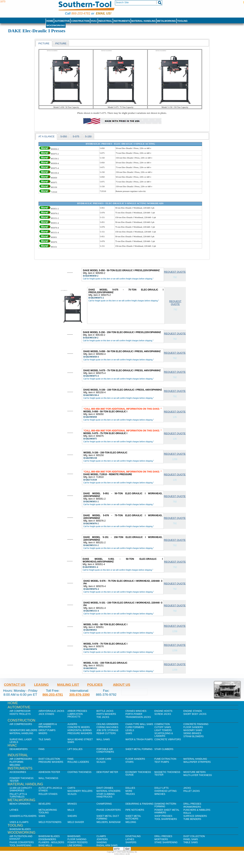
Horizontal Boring (79, 730)
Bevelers (45, 803)
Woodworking (55, 25)
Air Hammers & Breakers (48, 725)
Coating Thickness (79, 772)
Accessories (18, 772)
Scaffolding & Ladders (163, 734)
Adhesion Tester (49, 772)
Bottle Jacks (104, 711)
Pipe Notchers (134, 810)
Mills (70, 810)
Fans (41, 749)
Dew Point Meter (107, 772)
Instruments (122, 21)
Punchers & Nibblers (196, 810)
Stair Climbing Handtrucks (105, 795)
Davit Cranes (104, 788)
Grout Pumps (47, 730)
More (128, 791)
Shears (72, 816)
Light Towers (163, 730)
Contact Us (14, 685)
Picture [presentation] (43, 43)
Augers (72, 724)
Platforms (16, 762)
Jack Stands (46, 714)
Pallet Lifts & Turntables (18, 795)
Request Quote (175, 271)
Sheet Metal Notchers (133, 817)
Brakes (72, 803)
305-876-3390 (79, 694)
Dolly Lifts (161, 788)
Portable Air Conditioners (105, 750)
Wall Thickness (48, 778)
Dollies (130, 788)
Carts (71, 788)
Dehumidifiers (19, 749)
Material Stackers (108, 791)
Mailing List (68, 685)
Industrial (105, 21)
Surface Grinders (195, 816)
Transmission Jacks (138, 717)
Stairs (129, 762)
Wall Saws (103, 739)
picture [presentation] (60, 43)
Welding (15, 765)
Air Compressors (21, 724)
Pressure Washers (79, 733)
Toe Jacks (102, 717)
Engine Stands (192, 711)
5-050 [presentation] (63, 136)
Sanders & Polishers (23, 816)
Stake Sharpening (165, 842)
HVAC (94, 21)
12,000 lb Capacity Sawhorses (21, 789)
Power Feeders (77, 842)
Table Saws (190, 842)
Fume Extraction (165, 759)
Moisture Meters (194, 772)
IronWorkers (192, 807)
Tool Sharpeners (165, 819)
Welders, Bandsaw (108, 822)
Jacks (187, 788)
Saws (128, 733)
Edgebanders (47, 839)
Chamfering (104, 803)
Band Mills (45, 845)
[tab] (44, 43)
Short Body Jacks (194, 714)
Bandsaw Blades (20, 829)
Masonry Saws (192, 730)
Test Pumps (161, 762)
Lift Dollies (74, 749)
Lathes (14, 810)
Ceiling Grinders (107, 724)
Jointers (102, 839)
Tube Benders (192, 819)
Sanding (101, 842)
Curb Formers (134, 727)
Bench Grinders (20, 803)
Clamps (101, 836)
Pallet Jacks (191, 791)
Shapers (130, 842)
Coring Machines (107, 727)
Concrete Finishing (195, 724)
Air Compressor (20, 711)
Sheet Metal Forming (138, 749)
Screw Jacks (162, 714)
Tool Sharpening (20, 845)
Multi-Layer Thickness (197, 775)
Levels (129, 730)
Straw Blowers (193, 736)
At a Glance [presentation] (46, 136)
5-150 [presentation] (88, 136)
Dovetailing (133, 836)
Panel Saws (190, 839)
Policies (95, 685)
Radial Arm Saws (106, 845)
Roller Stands (48, 794)
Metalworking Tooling (48, 811)
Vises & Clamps (19, 822)
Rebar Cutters (106, 733)
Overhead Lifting (165, 791)
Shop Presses (163, 816)
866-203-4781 (80, 13)
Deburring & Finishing (139, 803)
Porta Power (133, 714)
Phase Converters (108, 810)
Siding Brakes (192, 733)
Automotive (62, 21)
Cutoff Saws (162, 727)
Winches (159, 794)
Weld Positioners (50, 822)
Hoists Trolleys (20, 714)
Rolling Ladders (78, 762)
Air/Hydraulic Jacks (51, 711)
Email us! (103, 13)
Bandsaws (73, 836)
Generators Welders (23, 730)
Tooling (182, 21)
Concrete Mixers (78, 727)
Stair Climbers (163, 749)
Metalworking (166, 21)
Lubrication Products (75, 715)
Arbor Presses (77, 711)
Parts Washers (106, 714)
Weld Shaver (75, 822)
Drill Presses (192, 803)
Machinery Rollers (79, 791)
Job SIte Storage (107, 730)
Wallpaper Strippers (197, 762)
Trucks (130, 794)
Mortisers (161, 839)
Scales (100, 762)
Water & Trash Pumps (139, 739)
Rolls (187, 813)
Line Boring (74, 845)
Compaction (162, 724)
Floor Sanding (76, 839)
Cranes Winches (135, 711)
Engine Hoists (163, 711)
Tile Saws (45, 739)
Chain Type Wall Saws (139, 724)
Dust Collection (49, 759)
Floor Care (103, 759)
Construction (80, 21)
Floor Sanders (193, 727)
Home (49, 21)
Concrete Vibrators (167, 739)
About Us (121, 685)
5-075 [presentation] (76, 136)
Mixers (43, 733)
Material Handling (143, 21)
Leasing (41, 685)
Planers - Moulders (51, 842)
